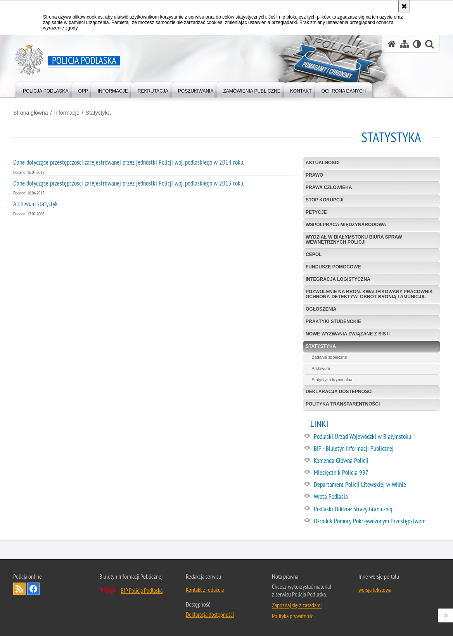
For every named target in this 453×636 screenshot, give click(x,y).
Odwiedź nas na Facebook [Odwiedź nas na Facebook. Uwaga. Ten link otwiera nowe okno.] (33, 589)
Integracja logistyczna (338, 279)
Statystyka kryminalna (332, 379)
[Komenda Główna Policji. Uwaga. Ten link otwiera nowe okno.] (376, 461)
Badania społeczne (329, 357)
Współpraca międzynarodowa (346, 224)
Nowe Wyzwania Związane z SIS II (348, 334)
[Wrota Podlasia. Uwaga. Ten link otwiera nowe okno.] (376, 497)
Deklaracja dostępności (339, 391)
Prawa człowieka (329, 187)
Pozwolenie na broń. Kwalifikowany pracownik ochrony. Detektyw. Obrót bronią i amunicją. (369, 294)
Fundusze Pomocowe (333, 267)
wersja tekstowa (374, 589)
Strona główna (30, 113)
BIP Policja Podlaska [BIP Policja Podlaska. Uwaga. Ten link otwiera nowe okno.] (142, 590)
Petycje (316, 212)
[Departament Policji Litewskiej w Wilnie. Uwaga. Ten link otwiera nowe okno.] (376, 485)
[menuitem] (45, 89)
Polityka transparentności (343, 404)
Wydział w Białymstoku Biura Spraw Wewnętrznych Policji (354, 239)
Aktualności (322, 162)
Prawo (314, 175)
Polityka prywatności (293, 616)
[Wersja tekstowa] (417, 44)
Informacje (66, 113)
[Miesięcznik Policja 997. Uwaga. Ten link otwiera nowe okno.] (376, 473)
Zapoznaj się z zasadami (297, 605)
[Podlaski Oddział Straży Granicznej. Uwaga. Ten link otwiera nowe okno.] (376, 509)
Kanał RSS (19, 589)
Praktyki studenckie (333, 321)
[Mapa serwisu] (404, 44)
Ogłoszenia (321, 309)
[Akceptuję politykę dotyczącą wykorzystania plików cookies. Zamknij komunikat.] (404, 6)
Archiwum (321, 368)
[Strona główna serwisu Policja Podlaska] (391, 44)
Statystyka (98, 113)
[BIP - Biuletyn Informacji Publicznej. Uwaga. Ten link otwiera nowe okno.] (376, 449)
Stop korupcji (325, 200)
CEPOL (314, 254)
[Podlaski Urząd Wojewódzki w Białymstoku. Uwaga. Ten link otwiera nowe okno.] (376, 437)
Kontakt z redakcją (205, 589)
